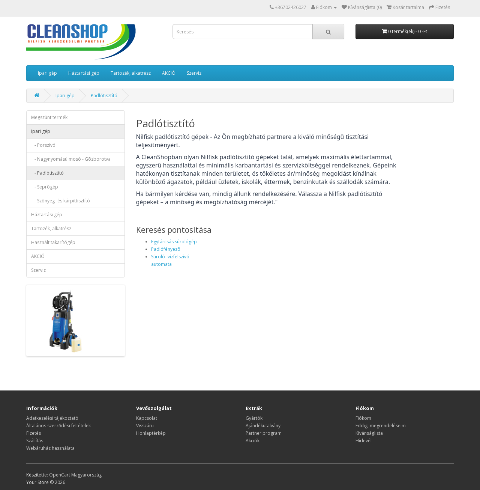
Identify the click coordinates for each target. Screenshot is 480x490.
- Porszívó (43, 145)
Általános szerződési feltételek (58, 425)
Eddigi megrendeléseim (381, 425)
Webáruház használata (50, 448)
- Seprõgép (44, 187)
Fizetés (33, 433)
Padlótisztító (104, 95)
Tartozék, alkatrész (131, 73)
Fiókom (363, 418)
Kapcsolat (146, 418)
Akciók (253, 440)
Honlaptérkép (151, 433)
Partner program (264, 433)
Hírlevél (364, 440)
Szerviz (194, 73)
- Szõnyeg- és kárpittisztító (60, 201)
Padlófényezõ (165, 249)
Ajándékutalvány (263, 425)
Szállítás (34, 440)
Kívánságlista (369, 433)
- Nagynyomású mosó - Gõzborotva (71, 159)
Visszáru (145, 425)
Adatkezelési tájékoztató (52, 418)
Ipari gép (47, 73)
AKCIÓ (169, 73)
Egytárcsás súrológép (174, 241)
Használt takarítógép (53, 242)
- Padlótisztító (47, 173)
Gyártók (254, 418)
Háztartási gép (83, 73)
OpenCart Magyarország (75, 475)
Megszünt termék (49, 117)
